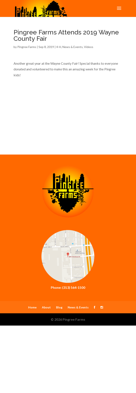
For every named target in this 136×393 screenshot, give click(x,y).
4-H (58, 47)
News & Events (72, 47)
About (46, 307)
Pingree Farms (26, 47)
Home (32, 307)
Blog (59, 307)
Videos (88, 47)
